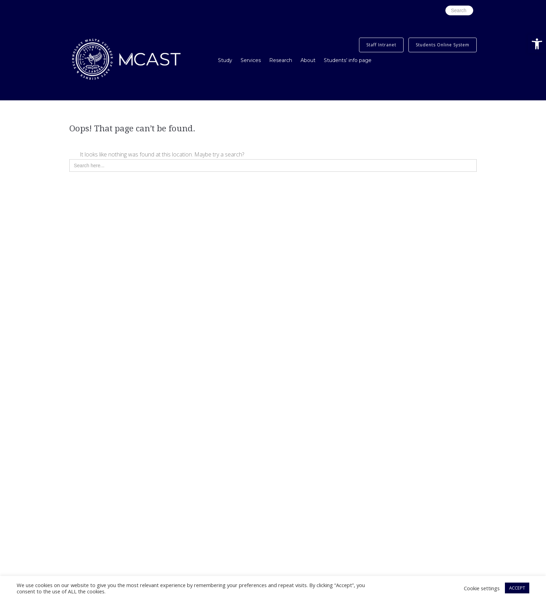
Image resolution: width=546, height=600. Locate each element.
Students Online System (442, 45)
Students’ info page (348, 60)
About (308, 60)
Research (280, 60)
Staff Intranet (381, 45)
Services (251, 60)
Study (225, 60)
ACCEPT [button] (517, 588)
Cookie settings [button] (482, 588)
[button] (537, 44)
